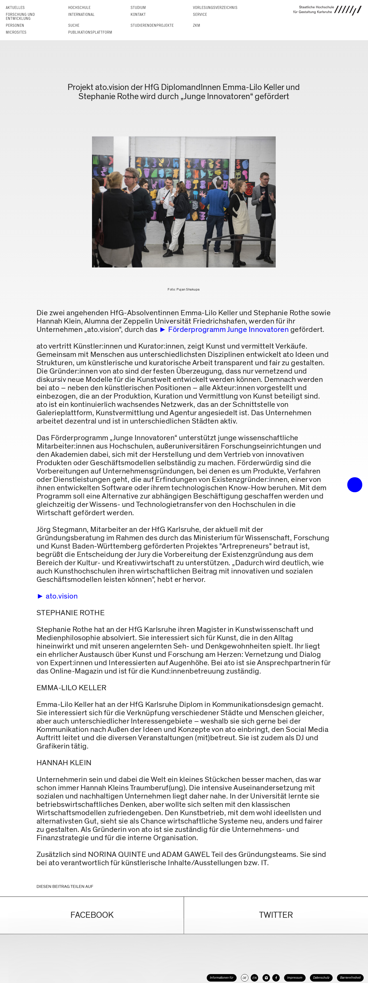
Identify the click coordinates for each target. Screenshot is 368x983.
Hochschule (79, 7)
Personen (15, 25)
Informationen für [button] (221, 978)
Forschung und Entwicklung (20, 16)
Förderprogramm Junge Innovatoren (228, 329)
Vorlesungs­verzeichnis (215, 7)
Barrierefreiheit (350, 978)
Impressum (294, 978)
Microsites (16, 32)
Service (200, 14)
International (81, 14)
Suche (73, 25)
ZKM (196, 25)
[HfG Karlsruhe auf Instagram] (266, 978)
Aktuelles (15, 7)
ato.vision (62, 596)
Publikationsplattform (90, 32)
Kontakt (138, 14)
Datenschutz (321, 978)
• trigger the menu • (354, 484)
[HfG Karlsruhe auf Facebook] (276, 978)
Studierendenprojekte (152, 25)
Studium (138, 7)
